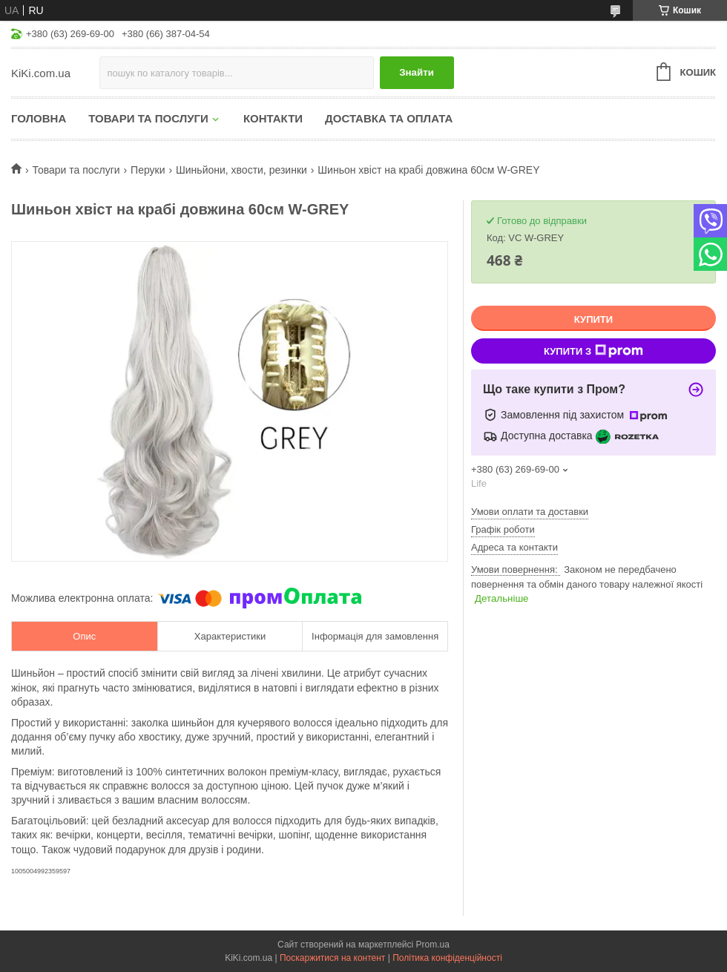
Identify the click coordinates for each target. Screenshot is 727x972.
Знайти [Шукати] (416, 72)
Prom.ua (433, 944)
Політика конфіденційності (447, 958)
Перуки (148, 170)
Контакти (273, 118)
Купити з (593, 351)
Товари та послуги (148, 118)
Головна (38, 118)
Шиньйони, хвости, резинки (241, 170)
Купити (593, 319)
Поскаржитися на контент (332, 958)
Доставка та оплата (389, 118)
